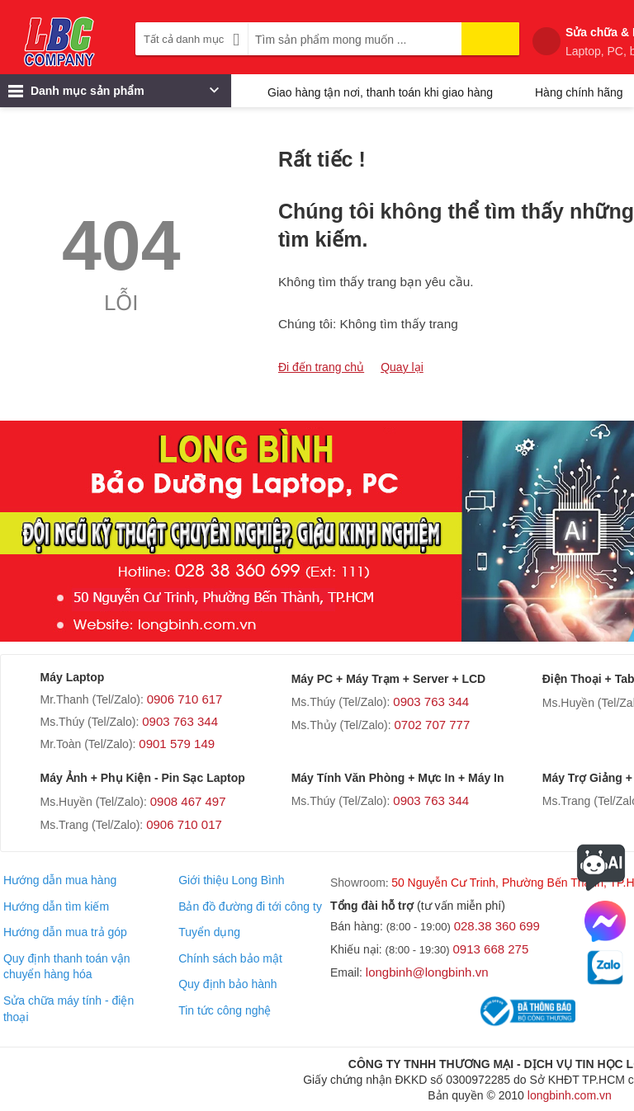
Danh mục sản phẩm (113, 94)
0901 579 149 (177, 744)
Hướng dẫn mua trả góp (65, 932)
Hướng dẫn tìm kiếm (56, 906)
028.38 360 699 (497, 926)
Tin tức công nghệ (224, 1010)
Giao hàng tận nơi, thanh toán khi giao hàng (380, 92)
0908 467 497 (188, 801)
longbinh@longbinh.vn (427, 972)
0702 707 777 (433, 725)
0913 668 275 (491, 949)
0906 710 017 (184, 824)
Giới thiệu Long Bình (231, 880)
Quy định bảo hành (227, 984)
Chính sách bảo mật (230, 958)
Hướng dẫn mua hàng (59, 880)
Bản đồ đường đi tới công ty (250, 906)
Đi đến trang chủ (321, 367)
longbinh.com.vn (570, 1095)
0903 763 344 (180, 721)
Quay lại (402, 367)
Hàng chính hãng (579, 92)
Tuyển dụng (209, 932)
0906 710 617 (185, 699)
